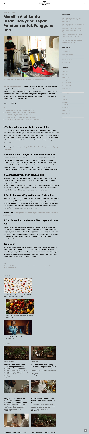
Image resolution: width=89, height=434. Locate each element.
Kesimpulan (11, 122)
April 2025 (65, 105)
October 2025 (66, 88)
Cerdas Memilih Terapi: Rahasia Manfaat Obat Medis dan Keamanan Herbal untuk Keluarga (43, 410)
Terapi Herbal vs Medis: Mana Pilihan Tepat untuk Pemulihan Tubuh (43, 376)
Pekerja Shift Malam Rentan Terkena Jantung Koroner (15, 313)
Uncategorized (66, 62)
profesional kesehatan (10, 267)
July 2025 (65, 96)
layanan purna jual (23, 266)
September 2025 (66, 91)
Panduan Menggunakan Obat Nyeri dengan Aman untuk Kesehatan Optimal (16, 293)
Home (20, 8)
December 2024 (66, 116)
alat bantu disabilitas (10, 266)
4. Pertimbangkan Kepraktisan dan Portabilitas (21, 117)
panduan (40, 266)
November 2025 (66, 85)
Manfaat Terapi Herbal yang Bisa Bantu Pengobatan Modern (43, 341)
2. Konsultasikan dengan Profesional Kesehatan (21, 112)
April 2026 (65, 71)
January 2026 (66, 80)
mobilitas (33, 266)
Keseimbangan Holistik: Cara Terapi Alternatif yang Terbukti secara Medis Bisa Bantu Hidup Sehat (16, 410)
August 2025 (65, 94)
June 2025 (65, 99)
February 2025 (66, 110)
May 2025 (65, 102)
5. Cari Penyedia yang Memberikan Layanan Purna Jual (24, 119)
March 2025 (65, 107)
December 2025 (66, 83)
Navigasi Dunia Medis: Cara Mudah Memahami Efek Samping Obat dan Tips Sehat (15, 376)
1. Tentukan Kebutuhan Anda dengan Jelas (20, 110)
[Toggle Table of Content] (5, 108)
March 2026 (65, 74)
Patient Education (51, 8)
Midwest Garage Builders (12, 87)
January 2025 (66, 113)
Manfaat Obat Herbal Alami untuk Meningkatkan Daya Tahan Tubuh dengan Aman (15, 342)
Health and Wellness (38, 8)
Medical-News (27, 8)
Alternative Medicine (63, 8)
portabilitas (48, 266)
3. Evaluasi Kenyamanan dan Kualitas (18, 115)
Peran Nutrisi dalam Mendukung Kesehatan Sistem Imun (41, 293)
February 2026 (66, 77)
